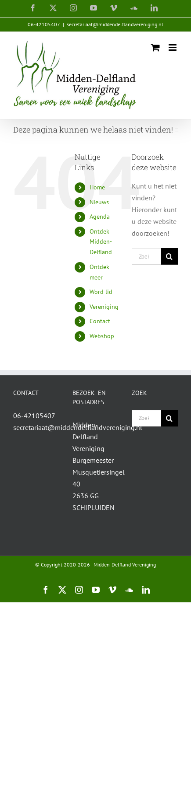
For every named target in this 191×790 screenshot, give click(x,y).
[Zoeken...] (146, 256)
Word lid (101, 292)
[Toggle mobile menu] (173, 47)
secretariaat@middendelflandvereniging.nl (115, 24)
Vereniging (104, 307)
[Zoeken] (169, 256)
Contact (100, 321)
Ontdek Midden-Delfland (101, 241)
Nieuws (99, 202)
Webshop (102, 336)
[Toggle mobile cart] (155, 47)
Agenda (100, 216)
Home (97, 187)
